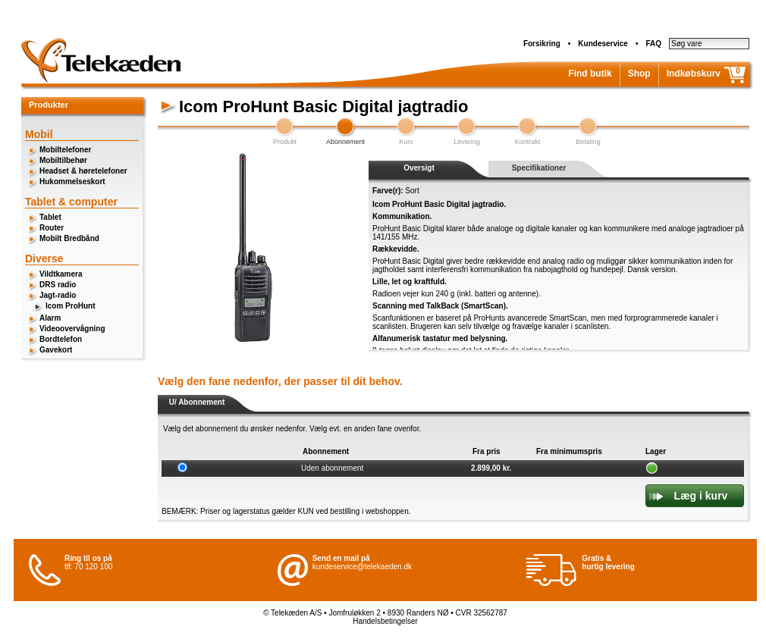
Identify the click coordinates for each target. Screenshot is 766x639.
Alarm (50, 318)
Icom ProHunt (71, 306)
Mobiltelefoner (65, 150)
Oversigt (419, 168)
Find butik (589, 73)
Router (51, 228)
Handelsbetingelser (385, 621)
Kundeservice (603, 43)
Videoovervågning (72, 328)
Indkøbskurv (693, 73)
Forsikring (541, 43)
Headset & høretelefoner (83, 171)
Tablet (50, 217)
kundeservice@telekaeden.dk (362, 566)
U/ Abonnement (197, 402)
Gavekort (55, 350)
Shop (639, 73)
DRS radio (57, 284)
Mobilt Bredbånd (69, 238)
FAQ (653, 43)
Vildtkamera (61, 274)
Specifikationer (539, 168)
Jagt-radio (57, 295)
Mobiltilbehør (63, 160)
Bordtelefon (60, 339)
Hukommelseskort (72, 181)
